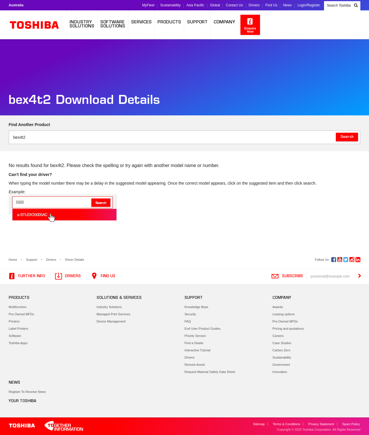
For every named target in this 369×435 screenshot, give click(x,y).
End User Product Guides (202, 328)
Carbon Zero (281, 350)
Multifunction (18, 307)
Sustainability (170, 5)
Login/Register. (309, 5)
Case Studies (281, 343)
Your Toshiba (22, 401)
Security (190, 314)
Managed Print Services (113, 314)
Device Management (111, 321)
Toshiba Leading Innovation (37, 24)
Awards (277, 307)
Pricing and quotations (288, 328)
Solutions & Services (119, 298)
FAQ (187, 321)
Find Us (271, 5)
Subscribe (287, 276)
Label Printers (18, 328)
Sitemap (259, 424)
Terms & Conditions (286, 424)
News (287, 5)
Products (169, 22)
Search (346, 137)
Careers (278, 335)
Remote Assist (194, 364)
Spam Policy (351, 424)
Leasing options (283, 314)
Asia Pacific (195, 5)
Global (215, 5)
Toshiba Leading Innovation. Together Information (46, 426)
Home (13, 259)
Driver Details (74, 259)
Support (197, 22)
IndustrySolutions (81, 24)
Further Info (26, 276)
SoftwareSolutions (112, 24)
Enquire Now (250, 25)
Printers (14, 321)
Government (281, 364)
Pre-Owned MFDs (21, 314)
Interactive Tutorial (197, 350)
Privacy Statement (321, 424)
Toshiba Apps (18, 343)
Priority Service (195, 335)
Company (224, 22)
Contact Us (234, 5)
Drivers (254, 5)
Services (141, 22)
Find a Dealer (194, 343)
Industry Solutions (109, 307)
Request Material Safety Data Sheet (209, 372)
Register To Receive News (27, 391)
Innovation (279, 372)
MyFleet (148, 5)
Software (15, 335)
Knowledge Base (196, 307)
